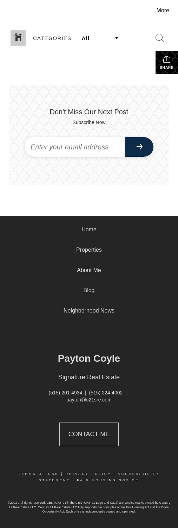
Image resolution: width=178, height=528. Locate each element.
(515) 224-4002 (106, 392)
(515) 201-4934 (66, 392)
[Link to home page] (11, 10)
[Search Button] (159, 37)
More (163, 10)
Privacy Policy (88, 474)
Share (167, 62)
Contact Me (89, 434)
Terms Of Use (38, 474)
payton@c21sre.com (89, 400)
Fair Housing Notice (108, 480)
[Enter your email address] (75, 147)
